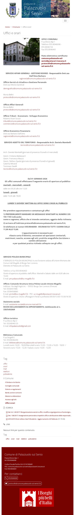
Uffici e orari (10, 403)
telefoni (6, 371)
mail (5, 369)
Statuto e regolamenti (13, 389)
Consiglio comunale (12, 386)
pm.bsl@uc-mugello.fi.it (18, 294)
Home (7, 27)
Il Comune (16, 27)
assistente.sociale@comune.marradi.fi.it (25, 304)
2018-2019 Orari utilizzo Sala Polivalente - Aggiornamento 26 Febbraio (33, 419)
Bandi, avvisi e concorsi (13, 393)
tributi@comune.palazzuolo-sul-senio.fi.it (19, 121)
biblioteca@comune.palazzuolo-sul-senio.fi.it (27, 342)
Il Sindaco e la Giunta (12, 382)
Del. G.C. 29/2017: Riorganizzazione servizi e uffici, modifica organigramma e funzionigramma (41, 412)
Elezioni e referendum (13, 396)
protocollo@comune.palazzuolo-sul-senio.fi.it (21, 97)
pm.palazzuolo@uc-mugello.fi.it (21, 278)
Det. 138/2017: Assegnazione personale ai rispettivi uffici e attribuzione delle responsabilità (40, 415)
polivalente (7, 374)
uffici (5, 363)
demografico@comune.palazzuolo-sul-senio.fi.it (22, 88)
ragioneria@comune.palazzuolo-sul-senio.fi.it (37, 78)
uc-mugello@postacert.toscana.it (47, 294)
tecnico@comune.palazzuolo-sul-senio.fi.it (37, 145)
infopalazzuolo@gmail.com (20, 326)
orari (5, 366)
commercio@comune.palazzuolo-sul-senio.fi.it (22, 123)
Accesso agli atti (10, 399)
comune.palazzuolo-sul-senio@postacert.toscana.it (53, 59)
